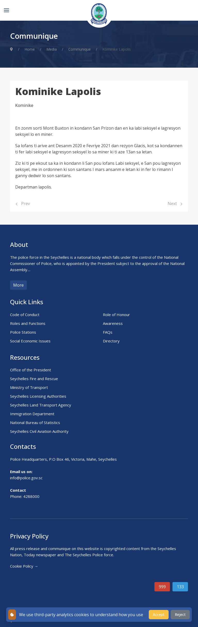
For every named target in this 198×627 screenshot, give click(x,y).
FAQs (107, 332)
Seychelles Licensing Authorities (38, 396)
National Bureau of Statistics (35, 422)
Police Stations (23, 332)
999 (162, 587)
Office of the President (30, 369)
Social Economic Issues (30, 340)
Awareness (113, 323)
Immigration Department (32, 413)
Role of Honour (116, 314)
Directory (111, 340)
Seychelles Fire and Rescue (34, 378)
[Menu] (6, 10)
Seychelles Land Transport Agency (40, 404)
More (18, 285)
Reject (180, 614)
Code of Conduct (24, 314)
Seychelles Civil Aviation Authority (39, 431)
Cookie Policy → (24, 566)
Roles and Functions (27, 323)
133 (180, 587)
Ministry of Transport (29, 387)
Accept (158, 614)
